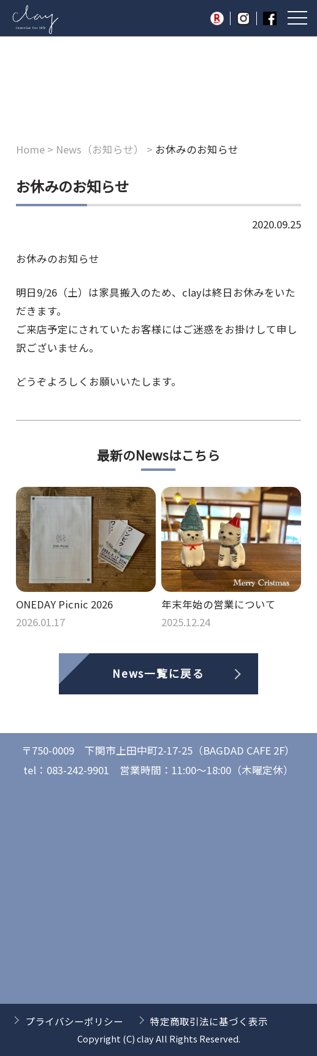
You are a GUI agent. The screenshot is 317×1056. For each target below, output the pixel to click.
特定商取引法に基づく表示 (209, 1021)
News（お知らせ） (100, 149)
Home (30, 149)
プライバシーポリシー (74, 1021)
